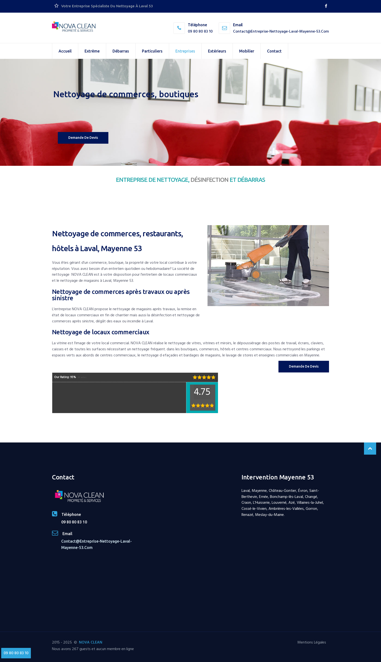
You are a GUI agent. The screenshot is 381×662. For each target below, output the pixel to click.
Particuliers (152, 51)
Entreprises (185, 51)
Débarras (121, 51)
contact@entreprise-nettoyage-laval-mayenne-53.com (281, 31)
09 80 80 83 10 (200, 31)
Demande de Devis (304, 366)
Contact (274, 51)
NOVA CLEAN (90, 642)
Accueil (65, 51)
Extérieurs (217, 51)
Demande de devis (83, 138)
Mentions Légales (311, 642)
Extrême (92, 51)
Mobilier (246, 51)
